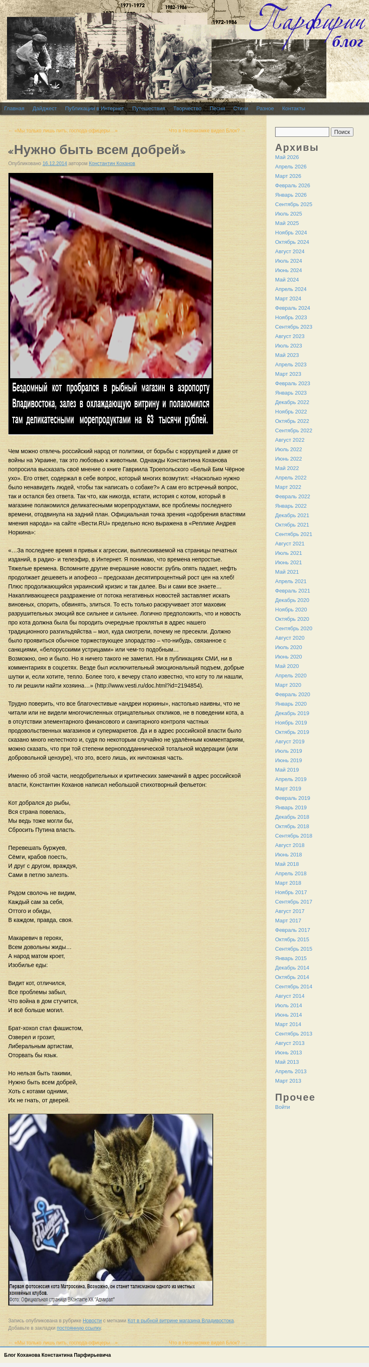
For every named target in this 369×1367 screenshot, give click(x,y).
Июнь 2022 (288, 459)
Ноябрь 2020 (291, 609)
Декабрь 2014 (292, 968)
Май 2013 (287, 1062)
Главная (14, 108)
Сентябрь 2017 (293, 902)
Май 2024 (287, 280)
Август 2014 (290, 996)
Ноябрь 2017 (291, 892)
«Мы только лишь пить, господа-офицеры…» (63, 131)
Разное (265, 108)
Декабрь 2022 (292, 402)
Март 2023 (288, 374)
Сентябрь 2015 (293, 949)
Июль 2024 (288, 261)
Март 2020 (288, 685)
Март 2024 (288, 298)
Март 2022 (288, 487)
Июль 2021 (288, 553)
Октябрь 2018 (292, 826)
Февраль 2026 (292, 185)
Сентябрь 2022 (293, 430)
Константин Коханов (112, 163)
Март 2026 (288, 176)
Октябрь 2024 (292, 242)
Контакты (293, 108)
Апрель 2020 (291, 675)
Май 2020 (287, 666)
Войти (282, 1107)
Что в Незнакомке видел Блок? (207, 131)
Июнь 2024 (288, 270)
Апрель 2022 (291, 478)
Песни (217, 108)
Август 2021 (290, 543)
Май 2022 (287, 468)
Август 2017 (290, 911)
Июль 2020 (288, 647)
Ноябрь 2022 (291, 412)
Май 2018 (287, 864)
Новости (92, 1321)
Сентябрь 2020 (293, 628)
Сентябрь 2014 (293, 986)
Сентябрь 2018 (293, 836)
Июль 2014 (288, 1005)
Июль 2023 (288, 346)
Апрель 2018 (291, 873)
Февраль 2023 (292, 383)
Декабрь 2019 (292, 713)
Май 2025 (287, 223)
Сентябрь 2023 (293, 327)
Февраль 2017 (292, 930)
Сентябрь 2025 (293, 204)
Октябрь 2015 (292, 939)
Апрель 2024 (291, 289)
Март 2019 (288, 789)
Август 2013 (290, 1043)
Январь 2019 (291, 807)
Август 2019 (290, 741)
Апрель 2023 (291, 364)
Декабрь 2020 (292, 600)
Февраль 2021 (292, 591)
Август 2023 (290, 336)
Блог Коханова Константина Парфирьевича (57, 1355)
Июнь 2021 (288, 562)
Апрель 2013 (291, 1071)
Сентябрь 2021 (293, 534)
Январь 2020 (291, 704)
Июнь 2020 (288, 657)
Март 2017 (288, 920)
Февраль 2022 (292, 496)
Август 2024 (290, 251)
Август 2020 (290, 638)
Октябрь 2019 (292, 732)
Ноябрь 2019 (291, 723)
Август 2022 (290, 440)
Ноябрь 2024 (291, 232)
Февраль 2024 (292, 308)
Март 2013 (288, 1081)
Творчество (187, 108)
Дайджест (44, 108)
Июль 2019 (288, 751)
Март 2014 (288, 1024)
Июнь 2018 (288, 855)
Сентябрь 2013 (293, 1034)
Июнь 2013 (288, 1052)
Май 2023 (287, 355)
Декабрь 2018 (292, 817)
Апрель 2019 (291, 779)
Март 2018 (288, 883)
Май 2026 (287, 157)
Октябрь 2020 (292, 619)
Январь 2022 (291, 506)
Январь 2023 (291, 393)
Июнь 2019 (288, 760)
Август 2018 (290, 845)
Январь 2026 (291, 195)
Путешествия (148, 108)
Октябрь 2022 (292, 421)
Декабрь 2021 (292, 515)
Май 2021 (287, 572)
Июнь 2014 (288, 1015)
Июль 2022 (288, 449)
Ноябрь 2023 (291, 317)
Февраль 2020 (292, 694)
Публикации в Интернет (94, 108)
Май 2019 (287, 770)
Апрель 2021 (291, 581)
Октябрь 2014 (292, 977)
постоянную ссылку (79, 1328)
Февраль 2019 (292, 798)
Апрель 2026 (291, 166)
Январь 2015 (291, 958)
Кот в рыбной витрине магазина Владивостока (181, 1321)
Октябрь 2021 (292, 525)
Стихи (240, 108)
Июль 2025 (288, 214)
